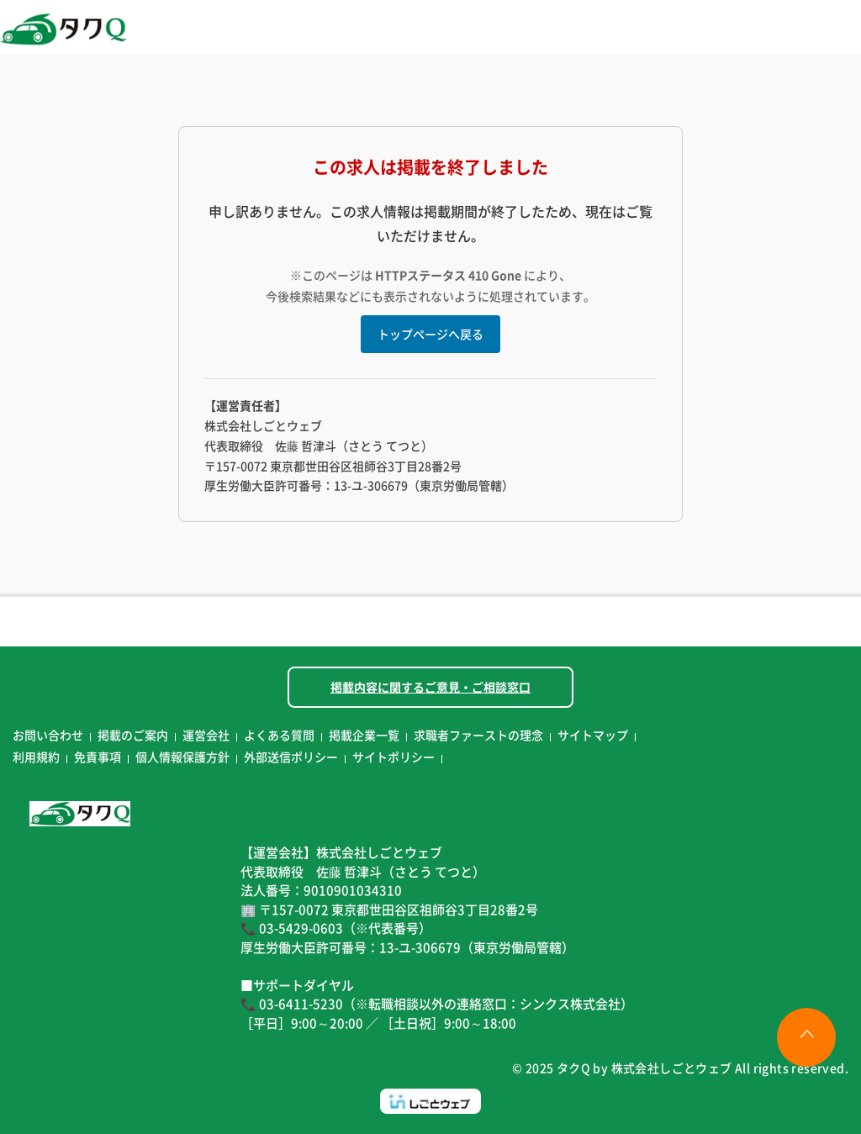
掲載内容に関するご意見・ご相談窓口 (430, 686)
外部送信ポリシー (291, 756)
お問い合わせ (48, 734)
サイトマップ (592, 734)
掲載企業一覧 (364, 734)
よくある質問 (279, 734)
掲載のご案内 (133, 734)
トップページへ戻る (430, 333)
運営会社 (206, 734)
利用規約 (36, 756)
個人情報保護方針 (182, 756)
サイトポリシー (393, 756)
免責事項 (97, 756)
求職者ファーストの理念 (478, 734)
